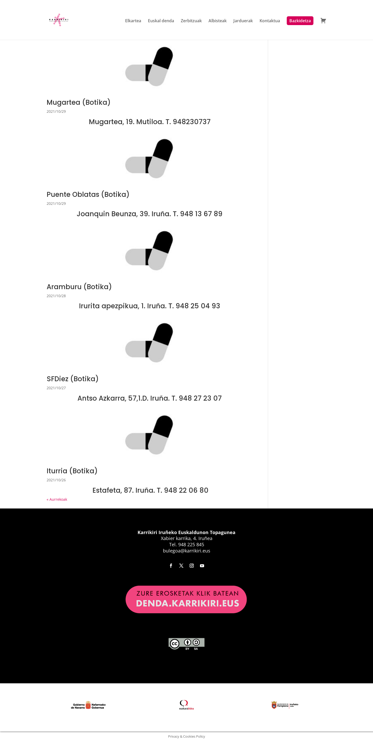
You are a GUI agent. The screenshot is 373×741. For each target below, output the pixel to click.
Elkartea (133, 21)
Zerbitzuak (191, 21)
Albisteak (218, 21)
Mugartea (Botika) (79, 102)
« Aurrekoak (57, 499)
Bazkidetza (300, 21)
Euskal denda (161, 21)
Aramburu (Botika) (79, 286)
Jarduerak (243, 21)
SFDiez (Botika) (73, 379)
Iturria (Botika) (72, 471)
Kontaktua (270, 21)
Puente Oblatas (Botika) (88, 194)
